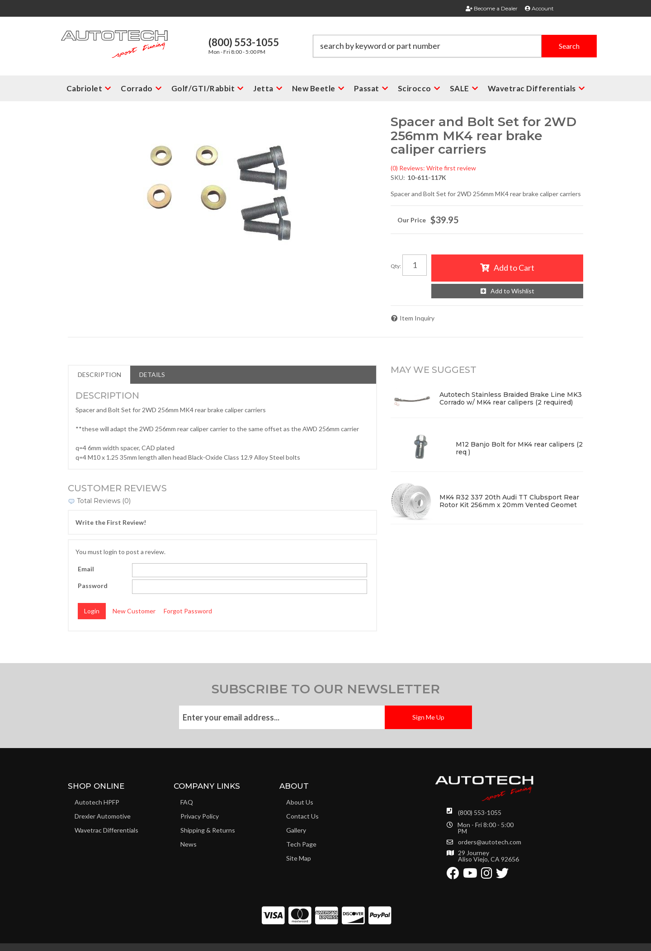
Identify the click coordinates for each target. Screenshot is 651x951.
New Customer (134, 611)
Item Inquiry (417, 318)
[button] (455, 46)
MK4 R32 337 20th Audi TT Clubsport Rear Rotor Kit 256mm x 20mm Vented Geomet (509, 501)
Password (93, 585)
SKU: (398, 177)
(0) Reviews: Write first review (433, 168)
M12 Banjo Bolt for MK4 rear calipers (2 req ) (519, 448)
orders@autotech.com (489, 842)
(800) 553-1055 (479, 812)
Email (86, 569)
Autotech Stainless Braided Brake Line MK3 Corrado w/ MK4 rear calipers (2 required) (510, 398)
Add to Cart (514, 268)
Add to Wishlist (512, 291)
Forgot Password (188, 611)
